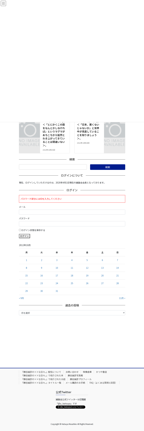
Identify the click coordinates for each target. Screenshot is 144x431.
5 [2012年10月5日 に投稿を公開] (87, 260)
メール (22, 206)
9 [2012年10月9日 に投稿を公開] (41, 267)
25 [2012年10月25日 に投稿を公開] (72, 283)
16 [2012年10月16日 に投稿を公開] (41, 275)
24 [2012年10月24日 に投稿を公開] (57, 283)
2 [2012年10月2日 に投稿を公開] (41, 260)
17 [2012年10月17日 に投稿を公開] (57, 275)
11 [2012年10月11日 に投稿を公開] (72, 267)
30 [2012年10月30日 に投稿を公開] (41, 290)
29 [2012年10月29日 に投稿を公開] (26, 290)
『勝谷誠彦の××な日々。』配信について (41, 371)
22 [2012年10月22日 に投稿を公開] (26, 283)
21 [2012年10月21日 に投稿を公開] (117, 275)
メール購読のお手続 (75, 382)
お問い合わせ (72, 371)
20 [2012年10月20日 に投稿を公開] (102, 275)
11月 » (122, 298)
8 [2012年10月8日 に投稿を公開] (26, 267)
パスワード (24, 218)
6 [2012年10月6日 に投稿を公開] (102, 260)
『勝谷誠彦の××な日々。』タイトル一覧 (41, 382)
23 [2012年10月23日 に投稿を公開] (41, 283)
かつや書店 (101, 371)
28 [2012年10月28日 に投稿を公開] (117, 283)
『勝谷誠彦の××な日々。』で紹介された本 (42, 375)
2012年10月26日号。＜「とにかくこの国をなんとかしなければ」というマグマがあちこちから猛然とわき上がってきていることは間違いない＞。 (54, 133)
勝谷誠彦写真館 (75, 375)
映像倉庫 (87, 371)
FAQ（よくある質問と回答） (103, 382)
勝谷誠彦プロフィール (80, 379)
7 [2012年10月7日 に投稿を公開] (117, 260)
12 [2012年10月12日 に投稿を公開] (87, 267)
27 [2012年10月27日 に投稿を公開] (102, 283)
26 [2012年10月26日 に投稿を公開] (87, 283)
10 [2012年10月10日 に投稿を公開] (57, 267)
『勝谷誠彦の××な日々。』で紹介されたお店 (43, 379)
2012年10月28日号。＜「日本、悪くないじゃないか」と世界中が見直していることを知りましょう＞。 (88, 129)
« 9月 (21, 298)
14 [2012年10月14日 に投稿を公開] (117, 267)
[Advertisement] (72, 340)
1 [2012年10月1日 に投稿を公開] (26, 260)
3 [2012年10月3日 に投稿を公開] (56, 260)
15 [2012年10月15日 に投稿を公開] (26, 275)
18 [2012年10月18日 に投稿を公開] (72, 275)
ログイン (24, 236)
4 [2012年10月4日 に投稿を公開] (72, 260)
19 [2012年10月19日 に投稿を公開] (87, 275)
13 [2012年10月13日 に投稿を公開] (102, 267)
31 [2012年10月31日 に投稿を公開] (57, 290)
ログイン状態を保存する (33, 230)
